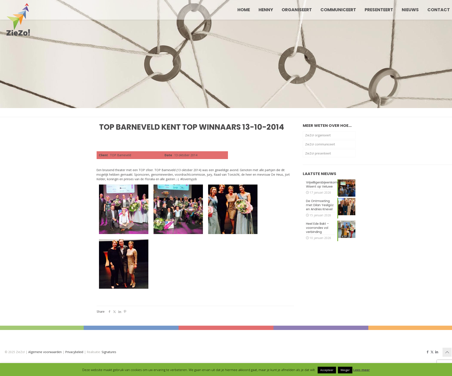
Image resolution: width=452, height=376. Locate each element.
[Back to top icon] (447, 352)
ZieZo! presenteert (318, 153)
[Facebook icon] (427, 352)
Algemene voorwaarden (45, 352)
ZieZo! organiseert (318, 135)
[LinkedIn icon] (436, 352)
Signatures (109, 352)
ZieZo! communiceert (320, 144)
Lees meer (361, 370)
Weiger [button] (345, 370)
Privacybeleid (74, 352)
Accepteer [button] (326, 370)
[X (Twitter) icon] (432, 352)
